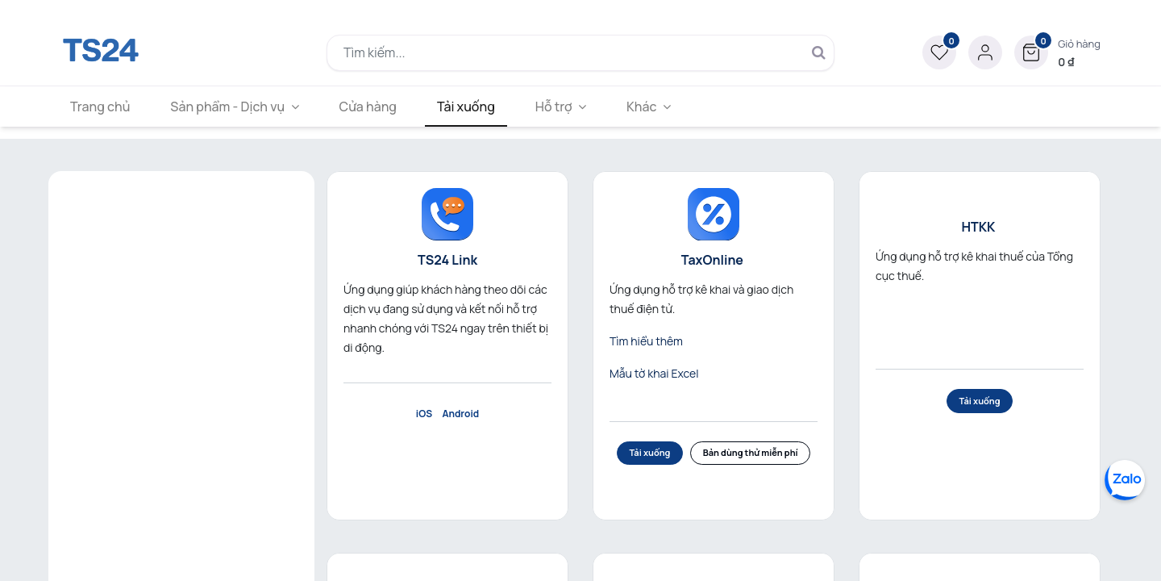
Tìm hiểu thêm (646, 341)
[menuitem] (102, 106)
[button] (1057, 52)
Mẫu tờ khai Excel (654, 373)
